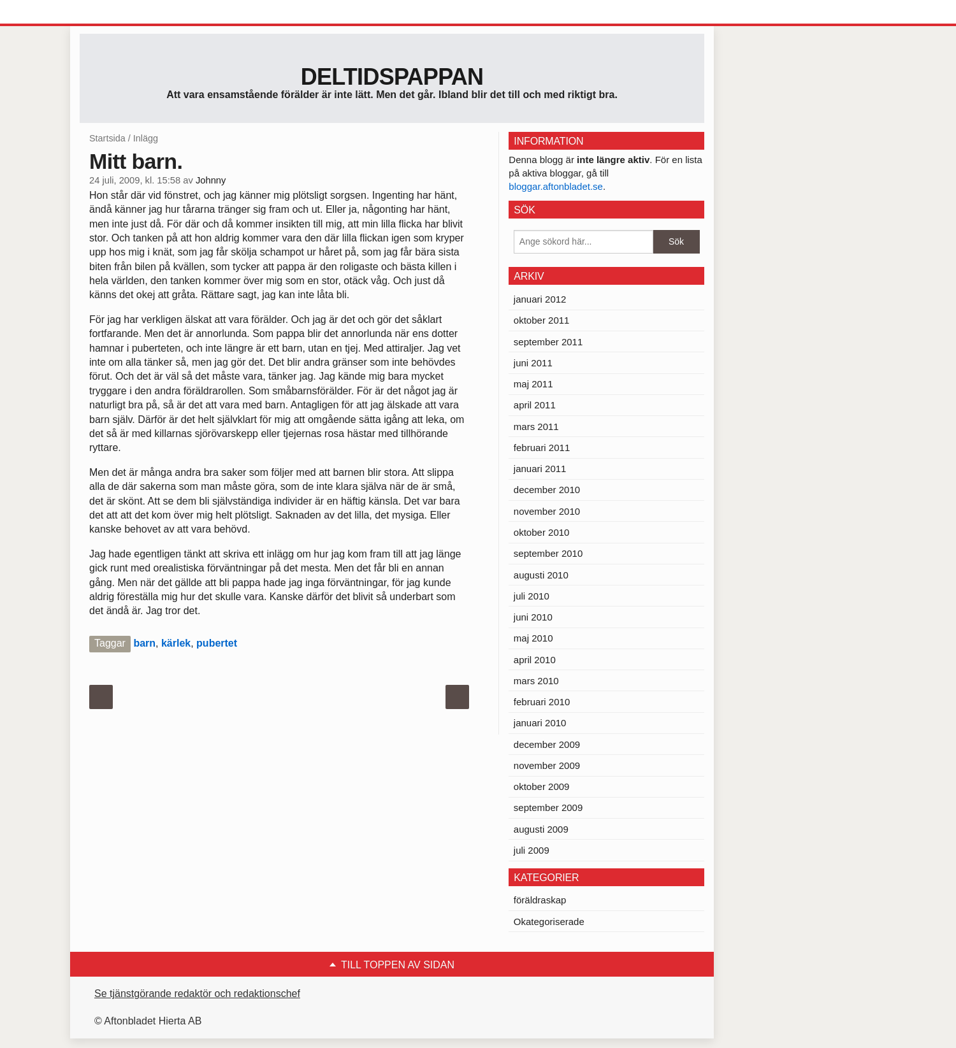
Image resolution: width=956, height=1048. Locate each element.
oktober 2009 (542, 786)
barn (144, 643)
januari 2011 (540, 468)
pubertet (216, 643)
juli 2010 (531, 596)
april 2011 (535, 404)
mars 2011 (536, 426)
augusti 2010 (541, 575)
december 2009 (547, 744)
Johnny (211, 180)
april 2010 (535, 659)
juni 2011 (533, 362)
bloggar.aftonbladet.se (556, 186)
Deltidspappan (392, 77)
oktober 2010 (542, 532)
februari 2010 (542, 701)
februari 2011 (542, 447)
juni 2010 (533, 617)
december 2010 (547, 489)
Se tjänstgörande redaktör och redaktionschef (197, 993)
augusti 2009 (541, 829)
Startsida (107, 138)
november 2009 (547, 765)
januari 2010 (540, 722)
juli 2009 (531, 850)
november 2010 (547, 511)
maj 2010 (533, 638)
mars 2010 (536, 680)
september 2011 (548, 341)
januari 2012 (540, 299)
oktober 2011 (542, 320)
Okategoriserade (549, 921)
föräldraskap (540, 899)
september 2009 (548, 807)
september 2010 (548, 553)
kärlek (176, 643)
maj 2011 (533, 383)
